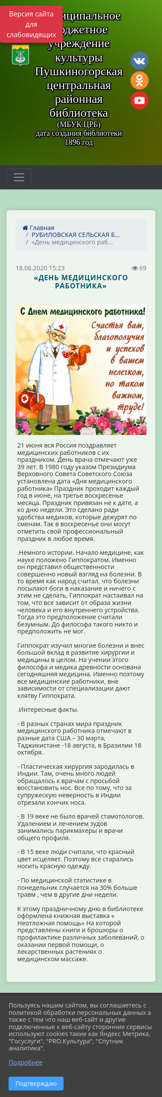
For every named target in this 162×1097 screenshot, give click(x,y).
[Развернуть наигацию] (19, 177)
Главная (38, 228)
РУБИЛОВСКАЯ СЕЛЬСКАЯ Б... (76, 234)
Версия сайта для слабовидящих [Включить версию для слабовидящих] (31, 24)
